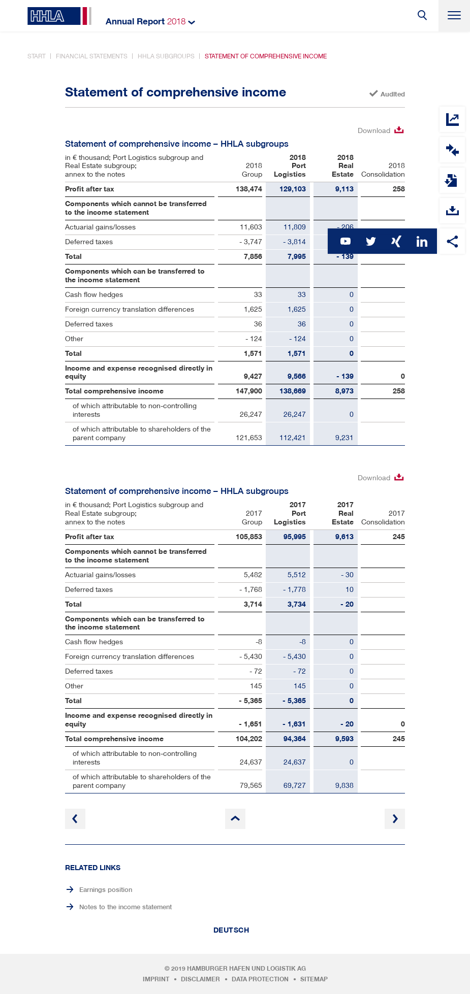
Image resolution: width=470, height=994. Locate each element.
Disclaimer (200, 979)
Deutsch (231, 930)
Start (36, 56)
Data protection (260, 979)
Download (374, 130)
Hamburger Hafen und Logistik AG (246, 969)
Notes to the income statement (125, 907)
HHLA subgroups (166, 56)
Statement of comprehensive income (266, 56)
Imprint (156, 979)
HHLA (59, 16)
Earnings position (105, 889)
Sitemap (314, 979)
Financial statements (92, 56)
